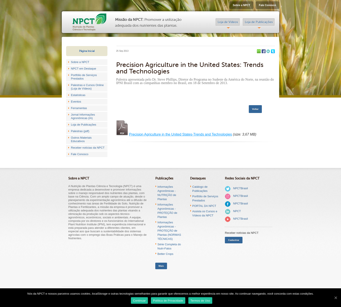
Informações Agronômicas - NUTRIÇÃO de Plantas (166, 193)
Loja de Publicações (259, 22)
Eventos (76, 101)
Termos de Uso (200, 300)
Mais (161, 266)
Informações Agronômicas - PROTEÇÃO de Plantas (167, 211)
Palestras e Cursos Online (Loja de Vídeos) (87, 86)
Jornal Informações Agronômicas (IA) (83, 116)
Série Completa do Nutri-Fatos (169, 246)
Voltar (255, 109)
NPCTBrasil (240, 188)
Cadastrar (233, 240)
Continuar (139, 300)
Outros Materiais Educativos (81, 139)
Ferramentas (79, 108)
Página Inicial (87, 51)
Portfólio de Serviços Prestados (84, 76)
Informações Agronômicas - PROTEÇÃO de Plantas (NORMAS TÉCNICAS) (169, 231)
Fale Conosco (267, 5)
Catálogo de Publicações (199, 188)
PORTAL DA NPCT (204, 205)
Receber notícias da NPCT (88, 147)
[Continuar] (335, 297)
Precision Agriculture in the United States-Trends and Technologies (180, 134)
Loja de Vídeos (228, 22)
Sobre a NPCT (241, 5)
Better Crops (165, 254)
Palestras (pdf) (80, 131)
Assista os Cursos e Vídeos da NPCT (204, 213)
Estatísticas (78, 95)
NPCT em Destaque (83, 68)
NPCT (237, 211)
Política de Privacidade (168, 300)
